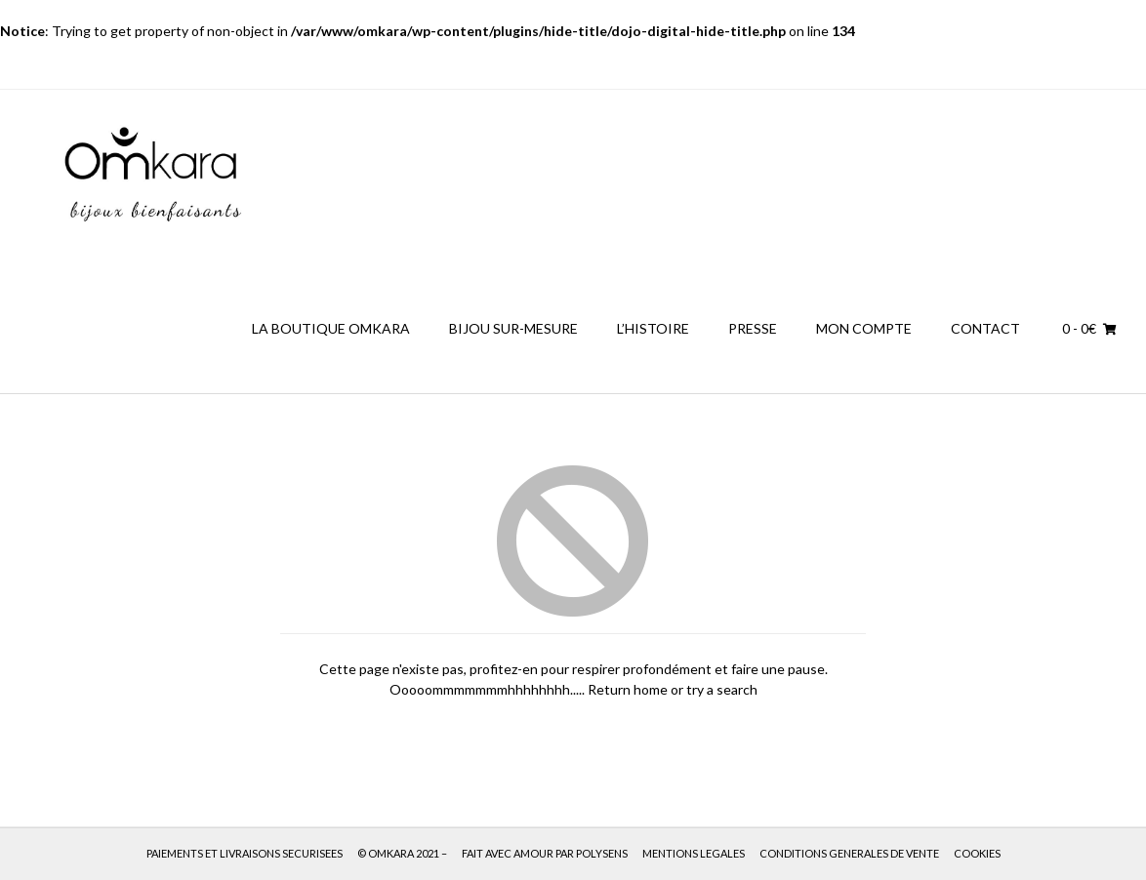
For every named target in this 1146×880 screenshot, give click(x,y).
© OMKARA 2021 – (402, 853)
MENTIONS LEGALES (693, 853)
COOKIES (977, 853)
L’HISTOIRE (653, 328)
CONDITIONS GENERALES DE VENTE (849, 853)
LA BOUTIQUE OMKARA (331, 328)
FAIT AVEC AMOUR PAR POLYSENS (545, 853)
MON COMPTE (864, 328)
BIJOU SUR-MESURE (513, 328)
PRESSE (752, 328)
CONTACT (985, 328)
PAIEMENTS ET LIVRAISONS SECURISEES (244, 853)
